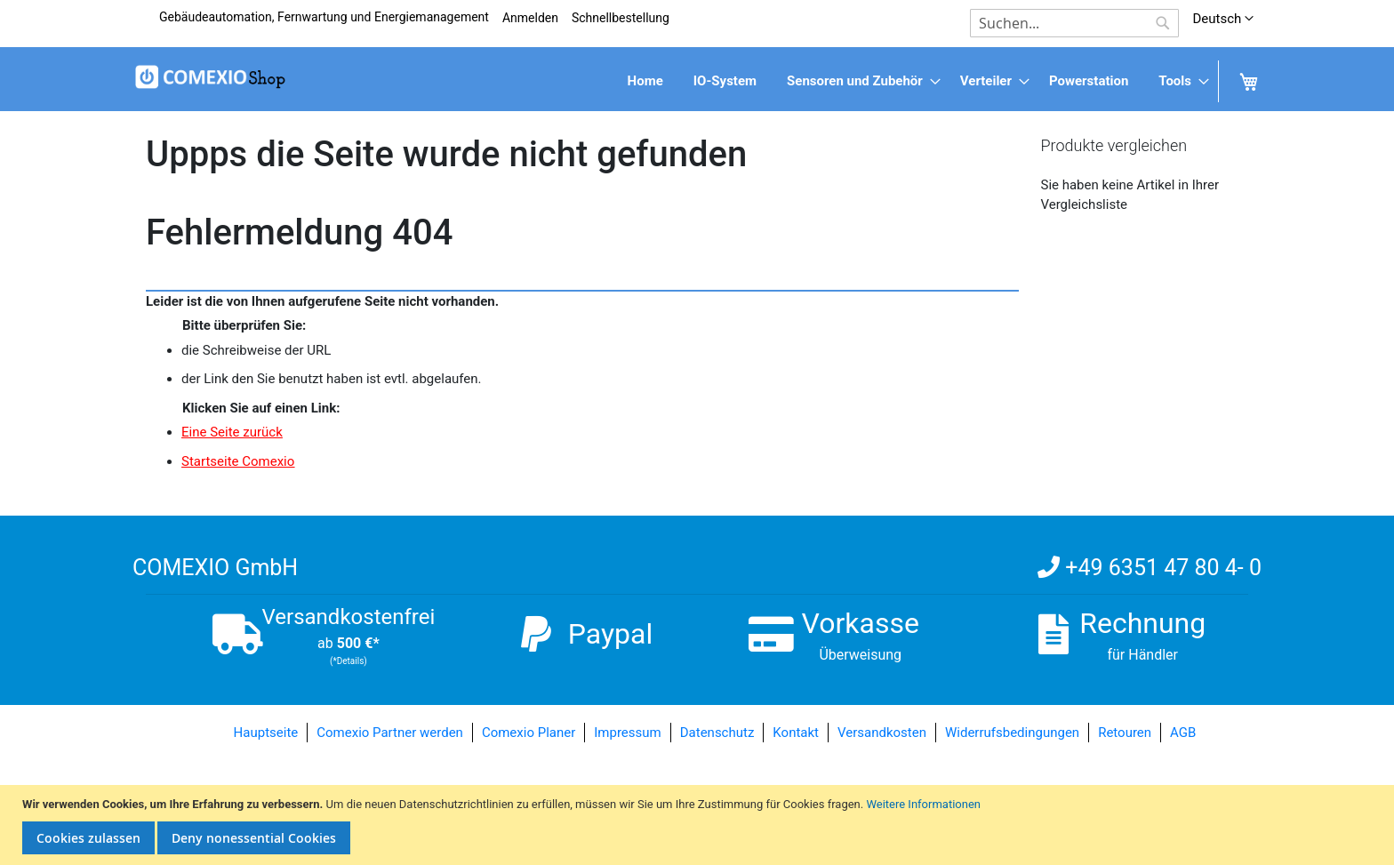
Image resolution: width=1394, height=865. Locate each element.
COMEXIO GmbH (215, 568)
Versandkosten (881, 733)
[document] (699, 825)
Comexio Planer (528, 733)
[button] (1223, 19)
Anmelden (530, 18)
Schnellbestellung (620, 18)
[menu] (697, 81)
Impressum (627, 733)
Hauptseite (266, 733)
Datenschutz (717, 733)
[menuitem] (645, 81)
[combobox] (1074, 23)
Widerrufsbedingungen (1012, 733)
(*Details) (348, 661)
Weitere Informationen (923, 804)
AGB (1183, 733)
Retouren (1124, 733)
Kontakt (796, 733)
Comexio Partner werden (389, 733)
